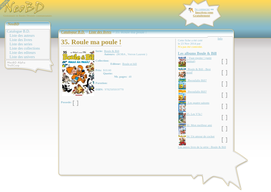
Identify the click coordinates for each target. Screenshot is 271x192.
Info (220, 38)
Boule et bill (129, 63)
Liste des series (21, 44)
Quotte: (108, 73)
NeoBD (13, 24)
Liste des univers (22, 57)
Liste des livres (21, 40)
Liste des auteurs (22, 36)
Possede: (66, 102)
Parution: (101, 83)
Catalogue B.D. (18, 31)
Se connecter (202, 9)
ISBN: (99, 89)
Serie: (99, 51)
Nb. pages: (120, 76)
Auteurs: (109, 54)
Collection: (102, 60)
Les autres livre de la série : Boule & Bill (202, 147)
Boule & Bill (111, 51)
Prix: (98, 70)
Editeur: (115, 63)
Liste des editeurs (23, 53)
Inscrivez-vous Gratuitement (203, 14)
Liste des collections (25, 48)
